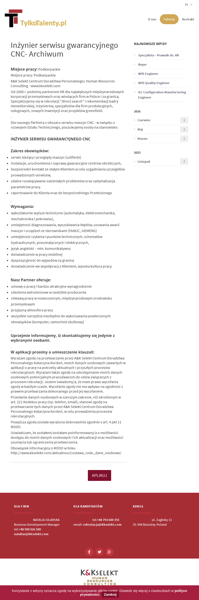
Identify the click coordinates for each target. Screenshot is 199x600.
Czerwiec (161, 120)
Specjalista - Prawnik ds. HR (156, 55)
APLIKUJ (99, 475)
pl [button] (189, 5)
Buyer (140, 64)
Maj (161, 129)
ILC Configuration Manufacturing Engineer (160, 94)
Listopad (161, 161)
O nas (152, 19)
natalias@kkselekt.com (31, 534)
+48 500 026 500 (30, 529)
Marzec (161, 138)
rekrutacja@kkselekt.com (102, 524)
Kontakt (188, 19)
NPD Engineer (146, 74)
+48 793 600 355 (108, 520)
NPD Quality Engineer (152, 83)
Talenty (169, 19)
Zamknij (110, 594)
